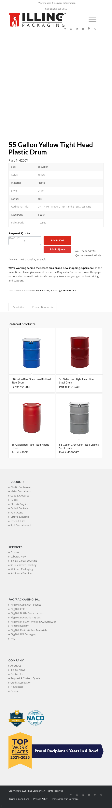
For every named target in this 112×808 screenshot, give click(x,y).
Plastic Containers (20, 487)
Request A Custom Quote (25, 678)
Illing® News (17, 669)
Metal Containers (20, 491)
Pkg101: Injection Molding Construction (33, 621)
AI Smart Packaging (21, 569)
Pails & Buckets (19, 508)
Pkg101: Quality (19, 626)
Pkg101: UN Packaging (23, 634)
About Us (15, 665)
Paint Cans (16, 512)
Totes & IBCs (17, 521)
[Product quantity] (24, 240)
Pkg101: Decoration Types (25, 617)
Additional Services (21, 573)
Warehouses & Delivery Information (57, 2)
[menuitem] (56, 3)
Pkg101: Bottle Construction (26, 613)
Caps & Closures (19, 495)
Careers (14, 691)
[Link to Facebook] (65, 29)
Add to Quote (57, 249)
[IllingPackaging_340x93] (46, 20)
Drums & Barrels (40, 290)
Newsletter (16, 686)
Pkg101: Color (18, 609)
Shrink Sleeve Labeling (23, 565)
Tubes (14, 499)
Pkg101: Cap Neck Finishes (25, 604)
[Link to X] (71, 29)
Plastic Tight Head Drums (63, 290)
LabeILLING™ (18, 556)
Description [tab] (18, 307)
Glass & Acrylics (19, 504)
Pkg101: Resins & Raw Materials (28, 630)
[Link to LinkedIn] (77, 29)
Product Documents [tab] (42, 307)
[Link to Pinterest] (89, 29)
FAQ (12, 638)
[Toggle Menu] (92, 20)
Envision (15, 552)
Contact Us (16, 674)
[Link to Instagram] (95, 29)
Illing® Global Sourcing (23, 560)
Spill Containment (20, 525)
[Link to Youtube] (83, 29)
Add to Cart (57, 240)
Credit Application (20, 682)
